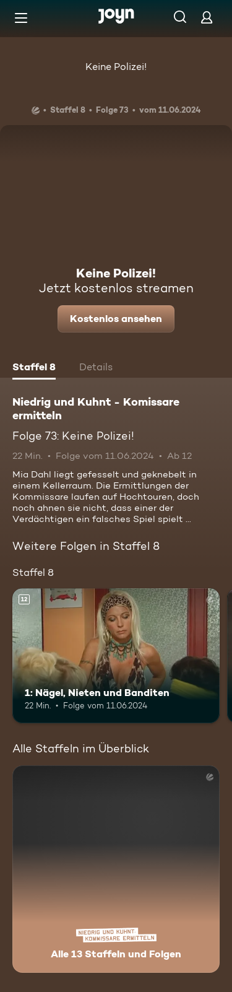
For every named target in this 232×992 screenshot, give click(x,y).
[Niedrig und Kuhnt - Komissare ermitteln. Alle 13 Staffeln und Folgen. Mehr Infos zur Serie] (116, 869)
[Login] (206, 17)
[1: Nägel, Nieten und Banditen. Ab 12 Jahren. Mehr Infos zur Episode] (116, 655)
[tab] (34, 368)
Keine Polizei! (116, 66)
